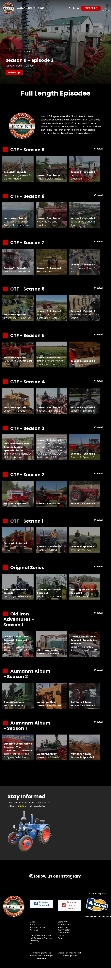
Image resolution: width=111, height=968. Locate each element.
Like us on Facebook (41, 904)
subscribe (91, 8)
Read (41, 8)
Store (31, 8)
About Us (34, 930)
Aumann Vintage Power (41, 935)
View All (98, 148)
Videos (33, 922)
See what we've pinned (69, 905)
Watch (21, 8)
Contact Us (63, 922)
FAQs (32, 943)
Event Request (64, 932)
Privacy (61, 935)
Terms (60, 938)
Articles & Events (37, 927)
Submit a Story (64, 930)
